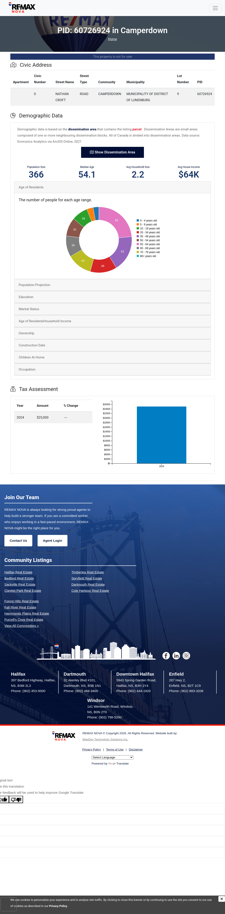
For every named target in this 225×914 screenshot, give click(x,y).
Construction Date (32, 345)
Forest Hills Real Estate (21, 601)
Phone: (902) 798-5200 (104, 717)
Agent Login (52, 540)
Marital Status (29, 309)
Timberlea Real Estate (87, 572)
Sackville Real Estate (19, 584)
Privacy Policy (58, 906)
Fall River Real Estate (20, 607)
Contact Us (18, 540)
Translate (118, 763)
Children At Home (31, 357)
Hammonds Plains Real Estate (26, 613)
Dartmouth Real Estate (88, 584)
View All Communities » (21, 626)
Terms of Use (115, 749)
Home (112, 39)
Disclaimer (136, 749)
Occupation (27, 369)
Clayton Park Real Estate (22, 590)
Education (26, 297)
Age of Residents (31, 187)
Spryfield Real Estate (86, 578)
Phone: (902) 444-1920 (133, 691)
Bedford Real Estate (19, 578)
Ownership (26, 333)
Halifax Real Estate (18, 572)
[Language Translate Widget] (112, 757)
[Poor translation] (16, 799)
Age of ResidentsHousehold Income (45, 321)
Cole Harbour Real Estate (90, 590)
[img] (221, 899)
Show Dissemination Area (112, 152)
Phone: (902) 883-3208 (186, 691)
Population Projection (34, 285)
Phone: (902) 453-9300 (28, 691)
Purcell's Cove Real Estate (23, 619)
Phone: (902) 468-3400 (81, 691)
